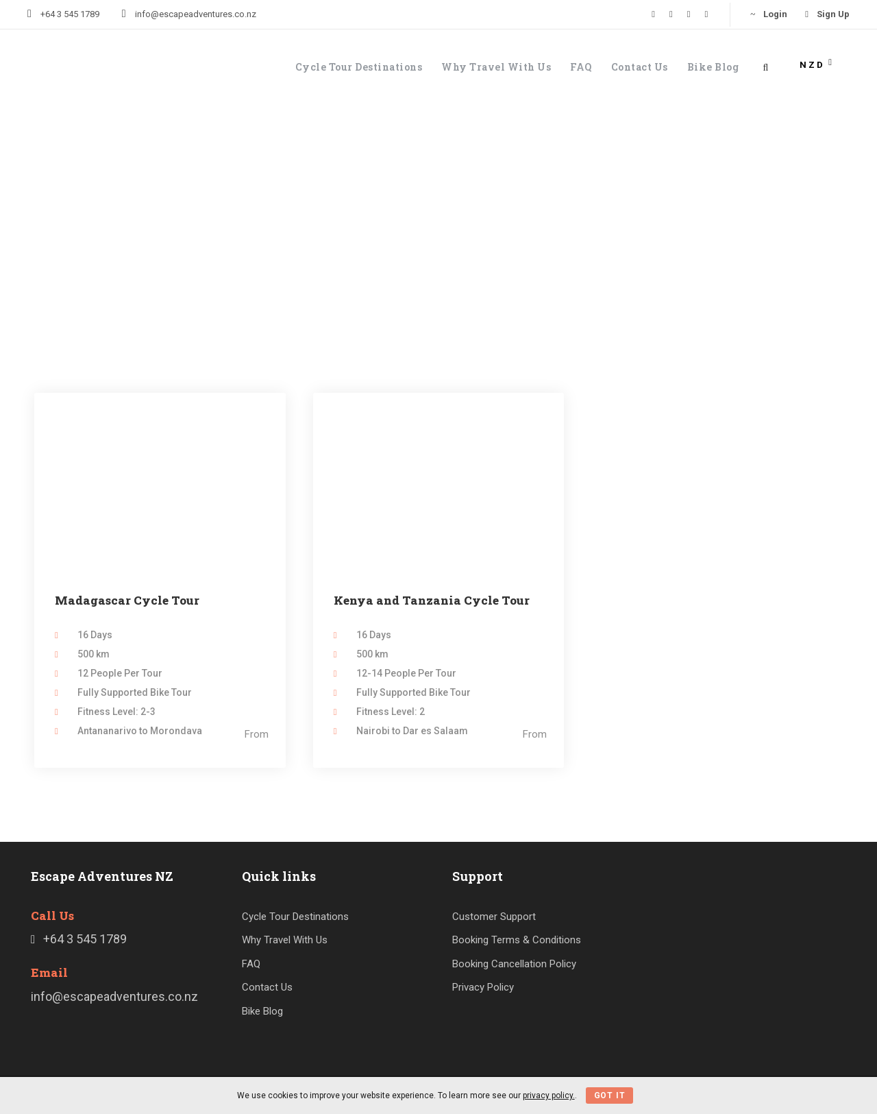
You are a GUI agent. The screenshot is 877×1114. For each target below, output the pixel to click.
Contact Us (639, 66)
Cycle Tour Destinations (359, 66)
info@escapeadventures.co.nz (195, 14)
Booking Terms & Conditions (516, 940)
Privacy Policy (483, 987)
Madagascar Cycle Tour (127, 600)
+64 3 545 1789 (69, 14)
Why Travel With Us (496, 66)
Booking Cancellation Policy (514, 964)
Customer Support (494, 916)
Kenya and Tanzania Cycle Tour (432, 600)
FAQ (581, 66)
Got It (610, 1095)
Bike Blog (713, 66)
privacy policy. (549, 1095)
